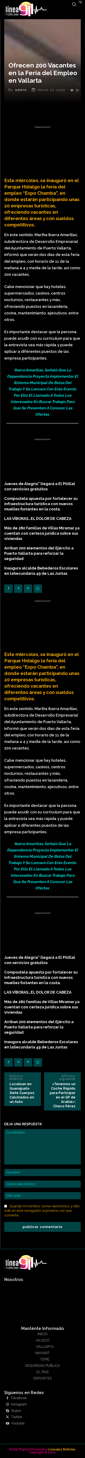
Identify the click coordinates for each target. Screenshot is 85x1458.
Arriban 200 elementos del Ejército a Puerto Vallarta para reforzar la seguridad (39, 553)
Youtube (17, 1423)
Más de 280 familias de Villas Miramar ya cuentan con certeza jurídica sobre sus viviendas (41, 533)
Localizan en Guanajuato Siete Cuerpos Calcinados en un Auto (22, 1093)
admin (21, 90)
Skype (16, 1410)
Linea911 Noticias (61, 1449)
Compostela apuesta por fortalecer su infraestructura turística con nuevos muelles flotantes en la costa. (41, 503)
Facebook (19, 1398)
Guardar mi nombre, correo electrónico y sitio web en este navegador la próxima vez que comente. (42, 1210)
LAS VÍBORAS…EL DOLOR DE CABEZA (37, 518)
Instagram (19, 1404)
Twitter (16, 1417)
